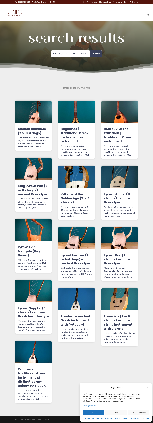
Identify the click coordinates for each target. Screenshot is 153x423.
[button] (148, 387)
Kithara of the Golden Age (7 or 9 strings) (75, 198)
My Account (117, 2)
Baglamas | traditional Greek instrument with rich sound (74, 135)
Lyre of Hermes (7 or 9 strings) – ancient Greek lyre (75, 259)
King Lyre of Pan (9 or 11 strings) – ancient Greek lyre (32, 190)
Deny (116, 412)
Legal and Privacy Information (93, 418)
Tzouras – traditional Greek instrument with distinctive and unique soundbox (32, 377)
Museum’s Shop (105, 2)
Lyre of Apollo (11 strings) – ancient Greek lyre (118, 198)
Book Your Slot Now (90, 2)
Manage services (90, 406)
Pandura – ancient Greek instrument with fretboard (75, 320)
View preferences (138, 412)
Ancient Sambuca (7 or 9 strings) (32, 131)
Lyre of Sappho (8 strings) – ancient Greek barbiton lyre (33, 312)
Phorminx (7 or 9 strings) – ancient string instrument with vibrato (118, 322)
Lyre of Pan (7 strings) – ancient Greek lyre (118, 259)
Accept (93, 412)
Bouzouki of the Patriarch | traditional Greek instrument (118, 135)
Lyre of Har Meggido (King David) (29, 251)
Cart (125, 2)
